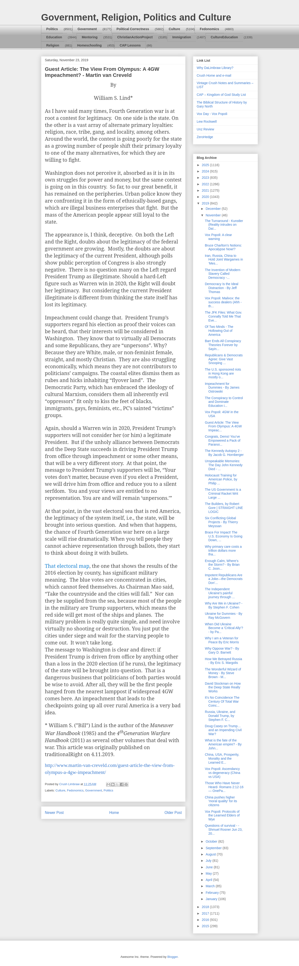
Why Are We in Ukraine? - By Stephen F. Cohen (223, 605)
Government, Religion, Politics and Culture (136, 17)
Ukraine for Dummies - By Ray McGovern (223, 615)
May (209, 873)
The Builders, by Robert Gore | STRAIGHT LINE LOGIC (224, 508)
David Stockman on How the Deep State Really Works (223, 687)
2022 (206, 184)
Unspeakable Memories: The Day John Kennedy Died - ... (223, 465)
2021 (206, 190)
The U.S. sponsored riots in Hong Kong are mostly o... (223, 373)
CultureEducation (224, 37)
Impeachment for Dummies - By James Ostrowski (222, 388)
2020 (206, 197)
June (210, 867)
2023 (206, 177)
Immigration (181, 37)
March (211, 886)
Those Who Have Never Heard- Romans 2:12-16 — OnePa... (224, 787)
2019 (206, 203)
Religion (52, 45)
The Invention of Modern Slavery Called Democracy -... (222, 274)
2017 (206, 913)
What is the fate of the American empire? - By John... (223, 744)
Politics (52, 29)
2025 (206, 165)
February (213, 892)
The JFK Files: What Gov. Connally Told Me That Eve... (223, 316)
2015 (206, 926)
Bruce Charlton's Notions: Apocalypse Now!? (223, 247)
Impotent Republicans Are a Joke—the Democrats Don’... (223, 579)
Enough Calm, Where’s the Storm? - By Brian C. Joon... (222, 565)
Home (114, 813)
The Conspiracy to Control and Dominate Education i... (224, 402)
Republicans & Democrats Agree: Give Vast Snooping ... (224, 359)
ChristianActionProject (135, 37)
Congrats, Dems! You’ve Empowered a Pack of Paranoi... (222, 440)
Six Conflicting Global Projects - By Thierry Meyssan (221, 522)
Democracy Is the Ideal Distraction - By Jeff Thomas (221, 288)
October (212, 841)
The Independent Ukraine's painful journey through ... (220, 593)
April (209, 880)
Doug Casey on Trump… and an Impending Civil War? (223, 730)
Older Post (173, 813)
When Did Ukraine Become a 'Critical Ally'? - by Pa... (224, 628)
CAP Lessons (130, 45)
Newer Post (54, 813)
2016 (206, 920)
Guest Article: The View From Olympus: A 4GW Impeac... (223, 426)
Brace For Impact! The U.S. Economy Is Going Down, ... (223, 536)
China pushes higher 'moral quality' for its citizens (221, 801)
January (212, 899)
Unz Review (205, 129)
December (213, 209)
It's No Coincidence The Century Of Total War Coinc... (222, 701)
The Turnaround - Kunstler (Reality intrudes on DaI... (224, 225)
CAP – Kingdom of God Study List (221, 95)
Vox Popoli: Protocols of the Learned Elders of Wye (222, 815)
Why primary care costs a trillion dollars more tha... (223, 550)
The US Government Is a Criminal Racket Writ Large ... (223, 493)
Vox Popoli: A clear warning (218, 237)
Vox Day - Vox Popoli (212, 114)
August (211, 854)
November (213, 215)
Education (54, 37)
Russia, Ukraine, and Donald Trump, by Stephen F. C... (220, 716)
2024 (206, 171)
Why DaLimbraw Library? (215, 68)
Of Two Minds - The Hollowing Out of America (219, 330)
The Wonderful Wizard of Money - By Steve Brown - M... (223, 673)
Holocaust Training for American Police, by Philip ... (221, 479)
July (209, 860)
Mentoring (90, 37)
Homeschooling (89, 45)
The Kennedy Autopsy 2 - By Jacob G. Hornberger (224, 453)
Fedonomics (209, 29)
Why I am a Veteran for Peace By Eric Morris (222, 640)
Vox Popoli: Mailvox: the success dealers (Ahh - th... (223, 302)
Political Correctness (133, 29)
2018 (206, 907)
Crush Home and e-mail (214, 75)
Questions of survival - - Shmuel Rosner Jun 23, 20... (223, 829)
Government (87, 29)
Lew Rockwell (207, 121)
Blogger (172, 957)
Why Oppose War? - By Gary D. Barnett (222, 650)
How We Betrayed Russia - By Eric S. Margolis (223, 661)
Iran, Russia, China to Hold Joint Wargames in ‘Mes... (224, 259)
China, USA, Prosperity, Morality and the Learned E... (222, 758)
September (214, 848)
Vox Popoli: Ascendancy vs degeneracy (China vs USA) (222, 773)
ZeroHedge (205, 137)
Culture (174, 29)
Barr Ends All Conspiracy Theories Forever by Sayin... (223, 345)
